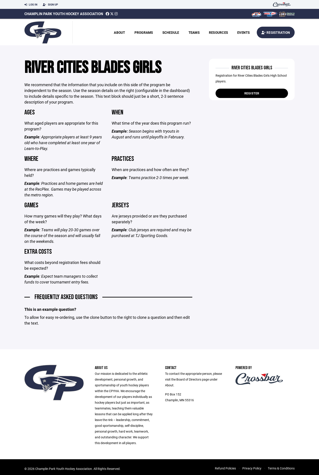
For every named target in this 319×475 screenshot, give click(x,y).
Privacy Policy (251, 469)
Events (243, 32)
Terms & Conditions (281, 469)
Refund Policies (225, 469)
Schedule (170, 32)
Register (251, 93)
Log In (30, 5)
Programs (143, 32)
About (119, 32)
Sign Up (50, 5)
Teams (194, 32)
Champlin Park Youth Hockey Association (63, 13)
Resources (218, 32)
